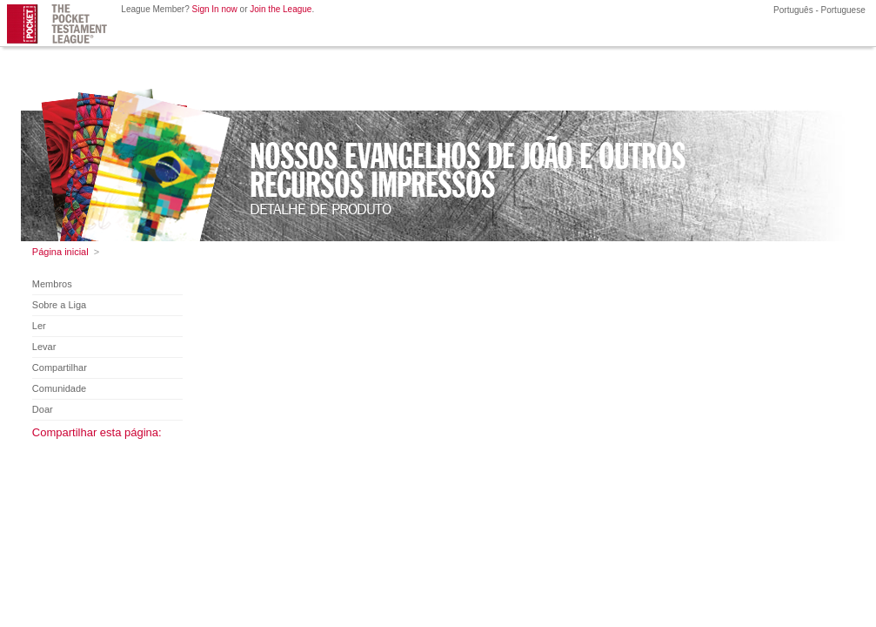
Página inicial (60, 251)
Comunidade (59, 388)
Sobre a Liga (59, 305)
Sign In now (214, 9)
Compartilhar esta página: (97, 432)
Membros (52, 284)
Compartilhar (59, 367)
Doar (42, 409)
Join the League (280, 9)
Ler (39, 325)
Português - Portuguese (818, 10)
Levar (44, 346)
